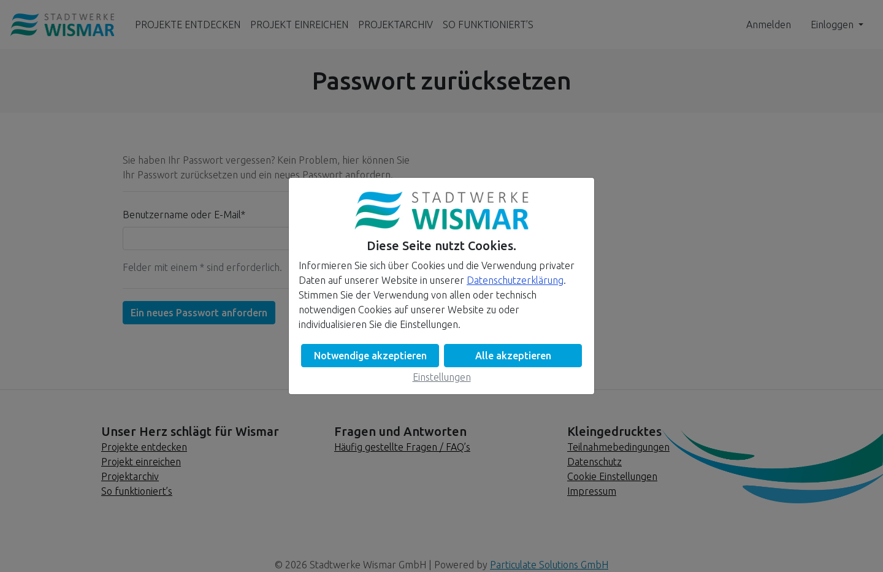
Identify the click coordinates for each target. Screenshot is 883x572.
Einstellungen (442, 377)
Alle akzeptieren (513, 355)
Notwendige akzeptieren (370, 355)
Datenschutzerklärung (515, 280)
